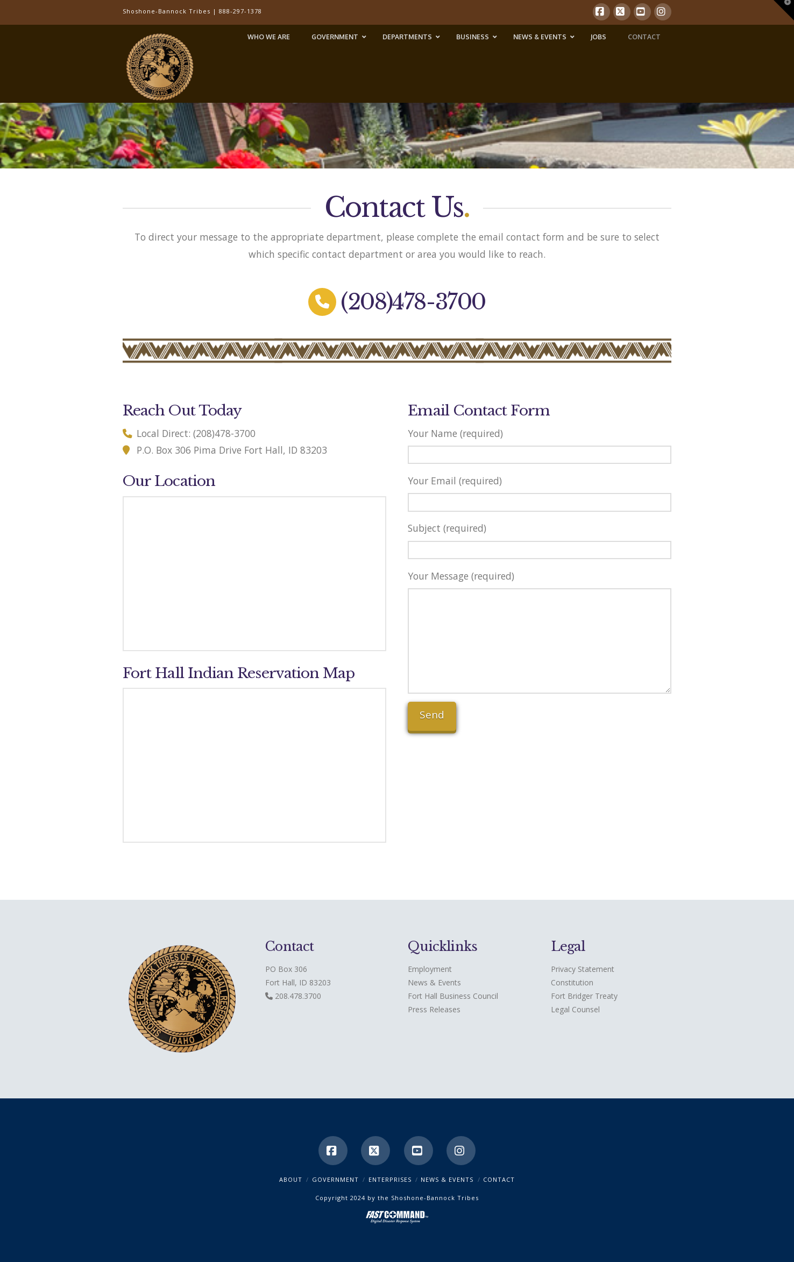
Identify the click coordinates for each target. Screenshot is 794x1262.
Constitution (572, 982)
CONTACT (499, 1179)
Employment (430, 969)
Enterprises (390, 1179)
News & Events (434, 982)
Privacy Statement (582, 969)
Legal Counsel (575, 1009)
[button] (784, 10)
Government (335, 1179)
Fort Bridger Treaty (584, 996)
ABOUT (290, 1179)
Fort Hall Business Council (453, 996)
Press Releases (434, 1009)
